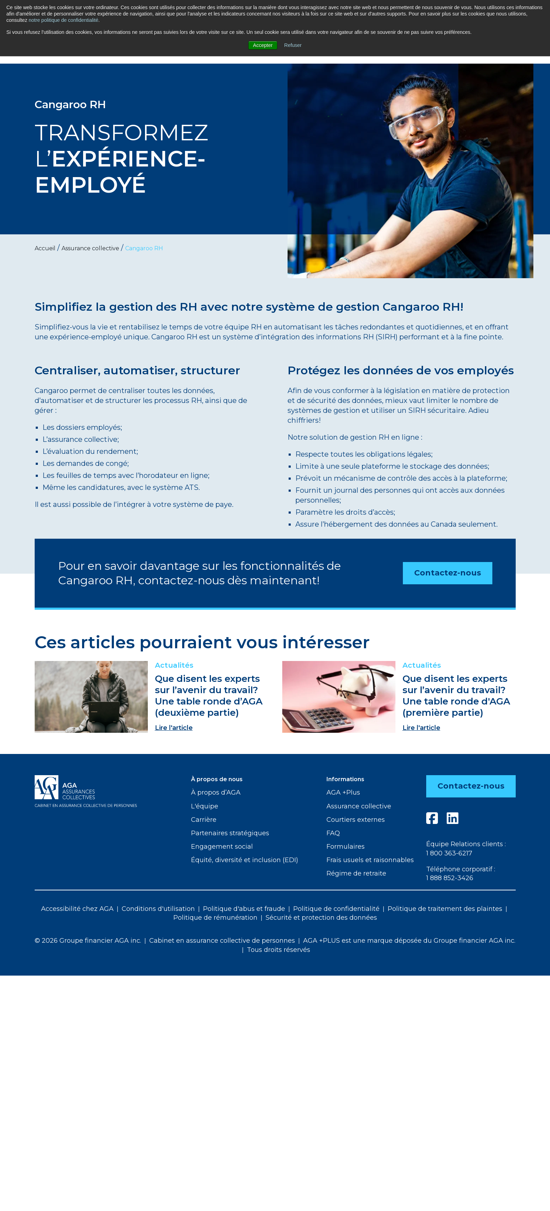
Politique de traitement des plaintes (445, 909)
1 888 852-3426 (449, 878)
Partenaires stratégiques (230, 833)
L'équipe (204, 806)
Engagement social (222, 846)
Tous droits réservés (278, 950)
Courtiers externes (355, 820)
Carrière (203, 820)
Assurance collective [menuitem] (90, 248)
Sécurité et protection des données (321, 918)
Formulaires (345, 846)
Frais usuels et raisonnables (370, 860)
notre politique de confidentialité (63, 20)
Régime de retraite (356, 873)
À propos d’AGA (216, 792)
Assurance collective (358, 806)
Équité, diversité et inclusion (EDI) (244, 860)
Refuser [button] (293, 45)
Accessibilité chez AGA (77, 909)
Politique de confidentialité (336, 909)
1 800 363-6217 (449, 853)
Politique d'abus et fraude (244, 909)
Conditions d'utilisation (158, 909)
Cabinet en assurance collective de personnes (222, 940)
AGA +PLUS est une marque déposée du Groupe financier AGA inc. (409, 940)
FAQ (333, 833)
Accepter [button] (262, 45)
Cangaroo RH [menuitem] (144, 248)
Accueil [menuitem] (45, 248)
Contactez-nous (447, 573)
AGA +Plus (343, 792)
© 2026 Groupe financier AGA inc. (88, 940)
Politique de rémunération (215, 918)
